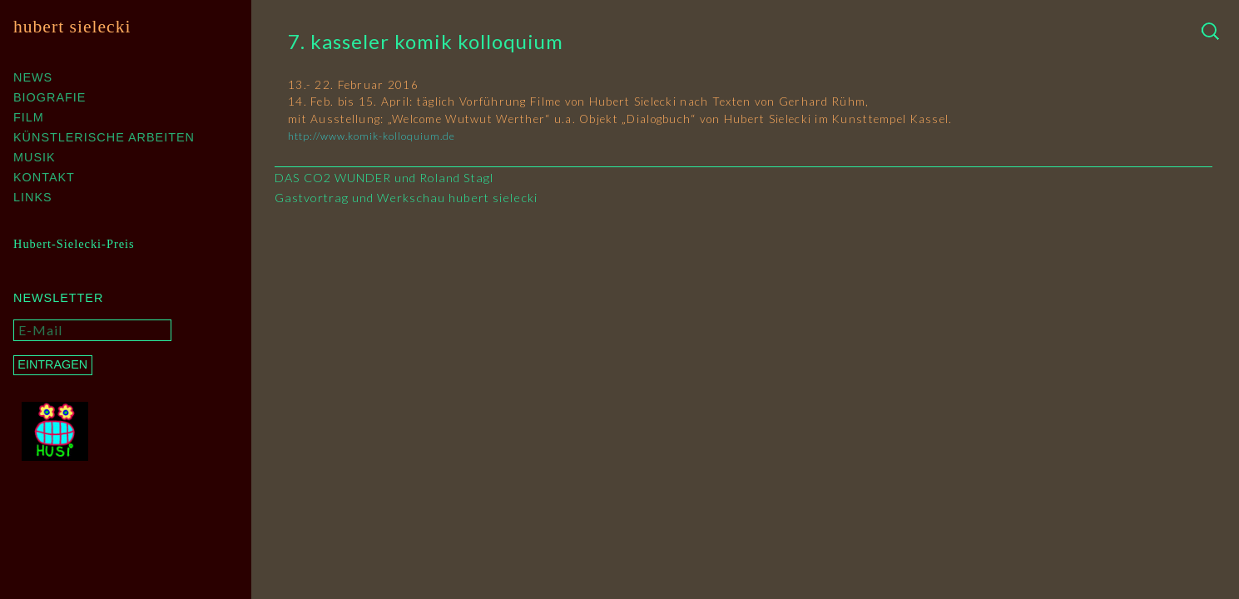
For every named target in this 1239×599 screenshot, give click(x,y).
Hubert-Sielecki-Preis (74, 243)
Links (32, 197)
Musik (34, 157)
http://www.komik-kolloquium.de (371, 136)
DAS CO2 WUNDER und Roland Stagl (384, 178)
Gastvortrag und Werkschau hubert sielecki (406, 198)
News (32, 77)
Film (28, 117)
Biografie (49, 97)
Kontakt (44, 177)
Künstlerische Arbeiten (104, 137)
